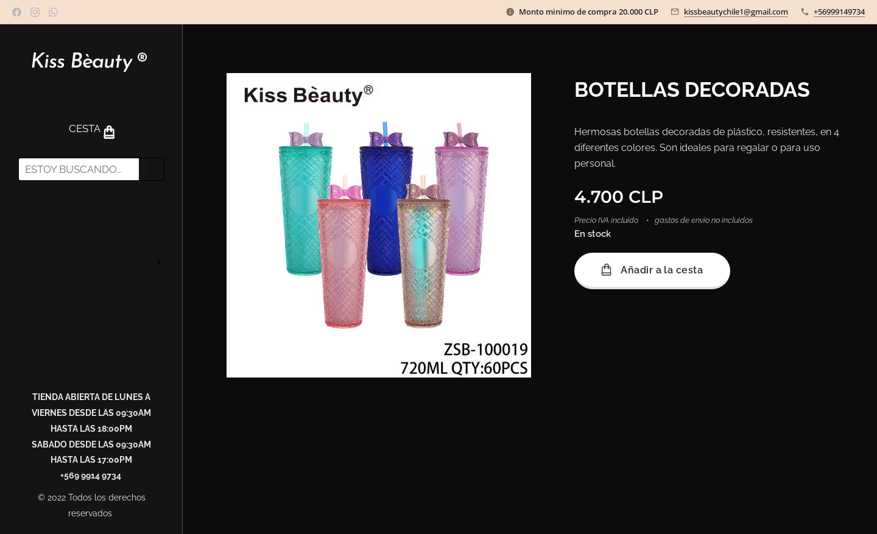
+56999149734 (839, 11)
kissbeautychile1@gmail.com (736, 11)
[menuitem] (91, 226)
